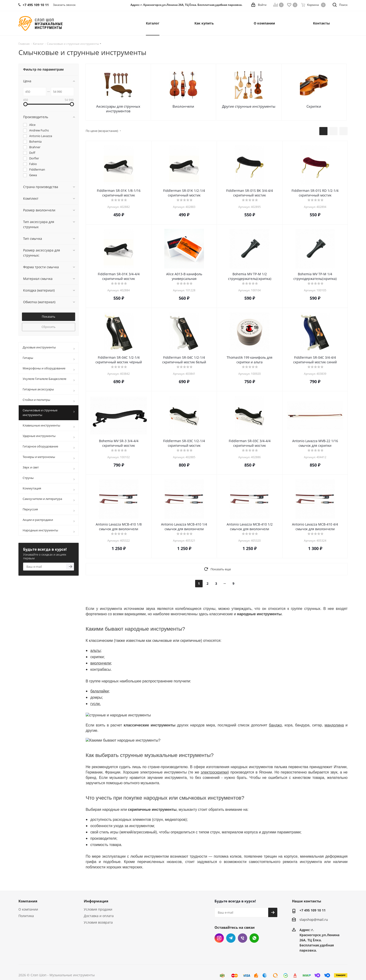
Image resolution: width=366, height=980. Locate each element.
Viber (242, 928)
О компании (28, 899)
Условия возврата (98, 912)
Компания (27, 891)
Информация (96, 891)
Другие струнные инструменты (248, 106)
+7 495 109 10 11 (312, 900)
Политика (26, 906)
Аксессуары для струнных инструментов (118, 108)
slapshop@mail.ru (313, 910)
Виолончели (183, 106)
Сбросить (49, 327)
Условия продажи (98, 899)
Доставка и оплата (99, 906)
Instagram (219, 928)
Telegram (231, 928)
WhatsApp (254, 928)
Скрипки (313, 106)
